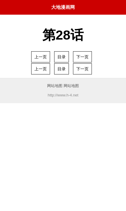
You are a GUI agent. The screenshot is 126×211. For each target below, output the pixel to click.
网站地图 (54, 86)
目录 (61, 57)
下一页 (82, 57)
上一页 (40, 57)
